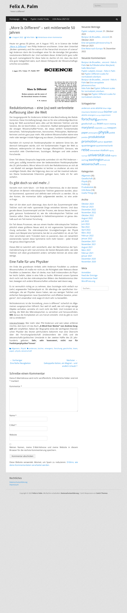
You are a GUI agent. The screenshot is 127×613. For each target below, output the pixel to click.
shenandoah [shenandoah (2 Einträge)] (95, 150)
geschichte (67, 348)
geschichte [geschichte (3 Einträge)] (102, 119)
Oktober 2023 (88, 203)
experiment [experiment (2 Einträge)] (106, 115)
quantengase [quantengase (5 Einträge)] (89, 145)
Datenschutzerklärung (18, 482)
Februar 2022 (88, 235)
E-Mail (12, 425)
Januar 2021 (87, 256)
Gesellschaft (87, 178)
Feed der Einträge (89, 275)
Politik (84, 184)
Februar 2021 (88, 253)
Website (13, 434)
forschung (58, 348)
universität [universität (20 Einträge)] (96, 155)
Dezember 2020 (89, 258)
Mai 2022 (86, 227)
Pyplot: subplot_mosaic (92, 31)
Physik (23, 348)
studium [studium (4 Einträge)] (104, 150)
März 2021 (86, 250)
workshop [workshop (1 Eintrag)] (103, 165)
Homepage (14, 19)
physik (17, 351)
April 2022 (86, 230)
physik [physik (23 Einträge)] (103, 132)
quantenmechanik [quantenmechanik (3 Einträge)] (104, 145)
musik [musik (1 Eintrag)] (105, 128)
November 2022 (89, 212)
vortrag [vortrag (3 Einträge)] (85, 160)
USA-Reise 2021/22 (60, 19)
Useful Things (88, 193)
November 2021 (89, 244)
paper (11, 351)
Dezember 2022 (89, 209)
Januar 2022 (87, 238)
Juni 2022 (86, 224)
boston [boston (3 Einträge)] (94, 112)
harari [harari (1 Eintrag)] (95, 124)
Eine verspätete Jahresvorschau (96, 42)
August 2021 (87, 247)
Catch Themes (101, 493)
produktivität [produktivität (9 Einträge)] (96, 137)
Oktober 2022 (88, 215)
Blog (25, 19)
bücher (41, 348)
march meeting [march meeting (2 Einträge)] (110, 124)
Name (12, 415)
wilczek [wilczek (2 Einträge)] (107, 160)
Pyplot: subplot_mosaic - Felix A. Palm (98, 71)
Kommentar (15, 386)
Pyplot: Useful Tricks (40, 19)
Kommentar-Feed (89, 278)
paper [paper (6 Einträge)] (85, 132)
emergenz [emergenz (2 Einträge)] (92, 115)
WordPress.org (88, 281)
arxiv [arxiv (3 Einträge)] (93, 108)
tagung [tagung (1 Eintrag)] (111, 150)
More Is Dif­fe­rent (18, 46)
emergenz (49, 348)
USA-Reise (86, 190)
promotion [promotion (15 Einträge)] (89, 141)
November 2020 (89, 261)
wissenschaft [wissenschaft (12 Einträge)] (90, 164)
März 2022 (86, 232)
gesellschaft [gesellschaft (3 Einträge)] (87, 123)
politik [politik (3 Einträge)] (112, 132)
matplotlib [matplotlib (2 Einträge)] (98, 128)
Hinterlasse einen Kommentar (50, 37)
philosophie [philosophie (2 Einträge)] (93, 133)
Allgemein (16, 348)
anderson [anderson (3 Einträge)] (86, 108)
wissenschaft (26, 351)
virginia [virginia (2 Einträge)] (114, 155)
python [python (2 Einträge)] (100, 142)
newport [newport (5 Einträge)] (111, 127)
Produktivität (87, 187)
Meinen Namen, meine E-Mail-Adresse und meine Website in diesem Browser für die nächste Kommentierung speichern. (43, 448)
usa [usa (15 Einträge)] (107, 155)
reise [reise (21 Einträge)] (85, 149)
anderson (33, 348)
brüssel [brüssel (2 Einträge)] (101, 112)
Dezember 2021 (89, 241)
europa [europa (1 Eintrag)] (98, 115)
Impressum (14, 485)
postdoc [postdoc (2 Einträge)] (85, 137)
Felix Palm (30, 37)
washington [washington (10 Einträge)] (96, 160)
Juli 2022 (85, 221)
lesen (75, 348)
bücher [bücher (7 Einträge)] (108, 111)
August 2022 (87, 218)
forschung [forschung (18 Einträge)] (89, 119)
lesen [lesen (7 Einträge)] (100, 123)
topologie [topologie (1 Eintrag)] (85, 156)
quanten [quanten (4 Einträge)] (108, 141)
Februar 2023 (88, 206)
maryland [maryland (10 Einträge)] (88, 127)
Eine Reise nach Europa (92, 48)
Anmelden (86, 272)
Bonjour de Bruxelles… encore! (95, 37)
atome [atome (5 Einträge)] (99, 108)
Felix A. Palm (23, 6)
